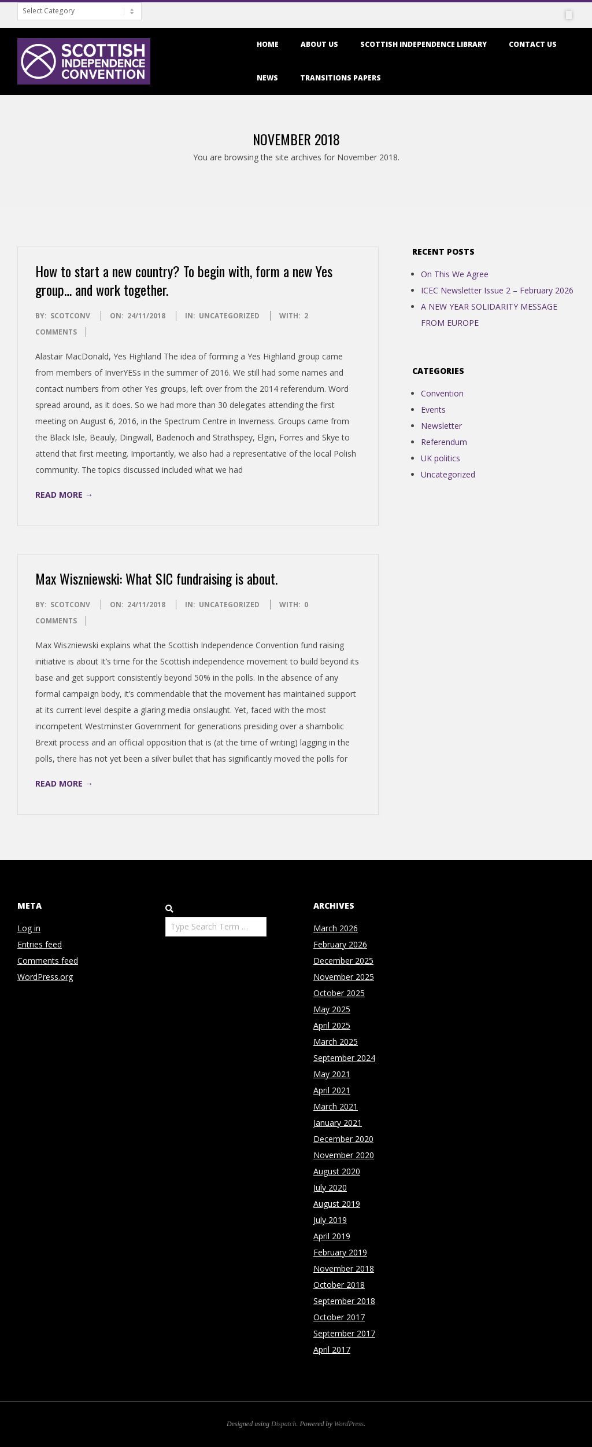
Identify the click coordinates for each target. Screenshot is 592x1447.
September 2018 (344, 1300)
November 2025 (343, 976)
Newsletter (441, 425)
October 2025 (339, 992)
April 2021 (331, 1090)
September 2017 (344, 1333)
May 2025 (331, 1009)
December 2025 (343, 960)
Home (268, 44)
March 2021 (335, 1106)
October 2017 (339, 1317)
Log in (28, 928)
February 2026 (340, 944)
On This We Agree (455, 274)
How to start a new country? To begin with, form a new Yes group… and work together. (183, 280)
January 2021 (337, 1122)
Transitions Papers (340, 78)
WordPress (349, 1424)
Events (433, 409)
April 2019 (331, 1236)
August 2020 (336, 1171)
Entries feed (39, 944)
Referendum (444, 441)
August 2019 (336, 1203)
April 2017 (331, 1349)
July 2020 (330, 1187)
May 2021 (331, 1073)
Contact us (533, 44)
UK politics (440, 458)
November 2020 (343, 1154)
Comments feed (47, 960)
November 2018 (343, 1268)
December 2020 (343, 1138)
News (267, 78)
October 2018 (339, 1284)
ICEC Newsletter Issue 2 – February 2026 (497, 290)
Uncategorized (229, 316)
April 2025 (331, 1025)
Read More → (64, 494)
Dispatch (283, 1424)
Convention (442, 393)
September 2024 (344, 1057)
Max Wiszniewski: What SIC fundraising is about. (156, 578)
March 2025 (335, 1041)
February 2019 (340, 1252)
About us (319, 44)
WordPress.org (45, 976)
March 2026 (335, 928)
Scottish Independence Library (423, 44)
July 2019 (330, 1219)
